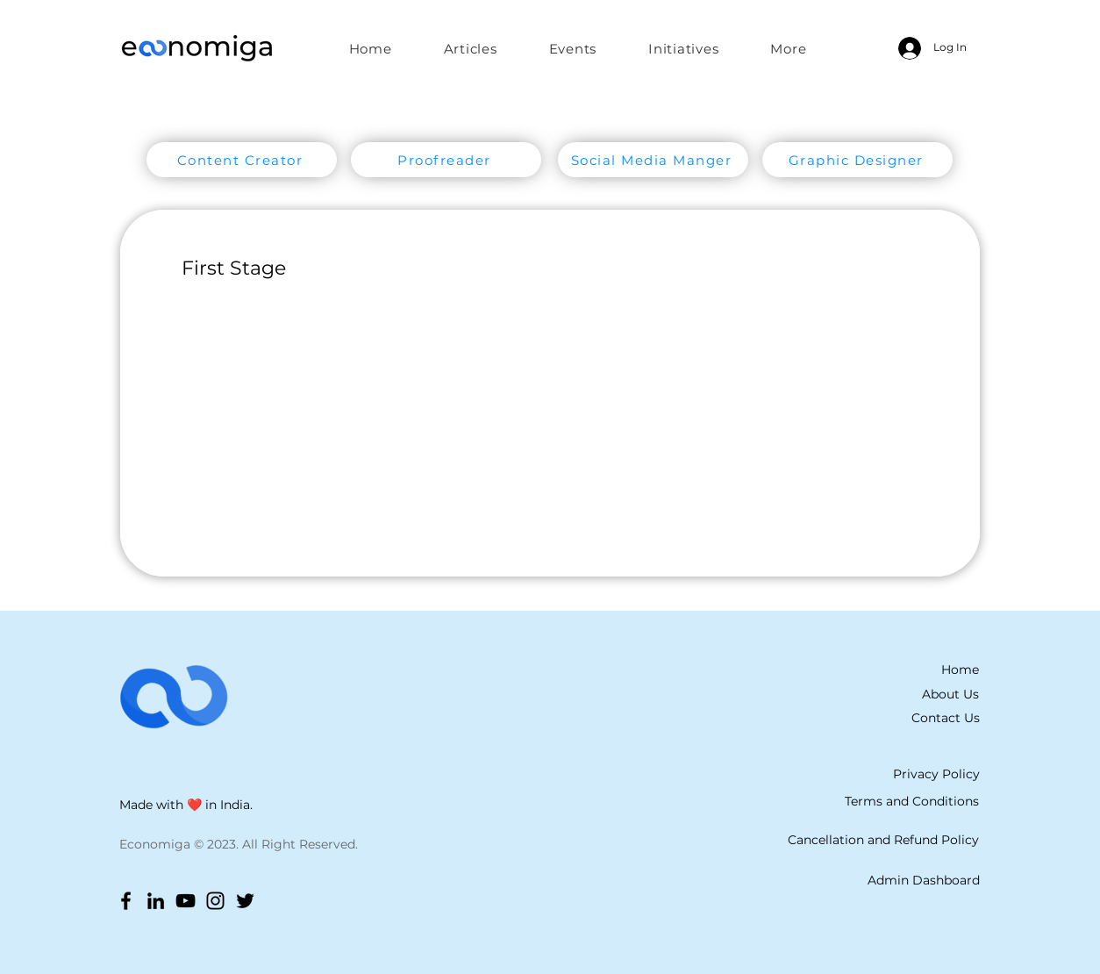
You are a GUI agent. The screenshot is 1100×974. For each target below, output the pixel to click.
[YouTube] (185, 901)
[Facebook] (126, 901)
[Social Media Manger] (653, 159)
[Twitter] (245, 901)
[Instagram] (215, 901)
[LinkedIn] (156, 901)
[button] (684, 48)
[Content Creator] (241, 159)
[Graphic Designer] (857, 159)
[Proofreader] (446, 159)
